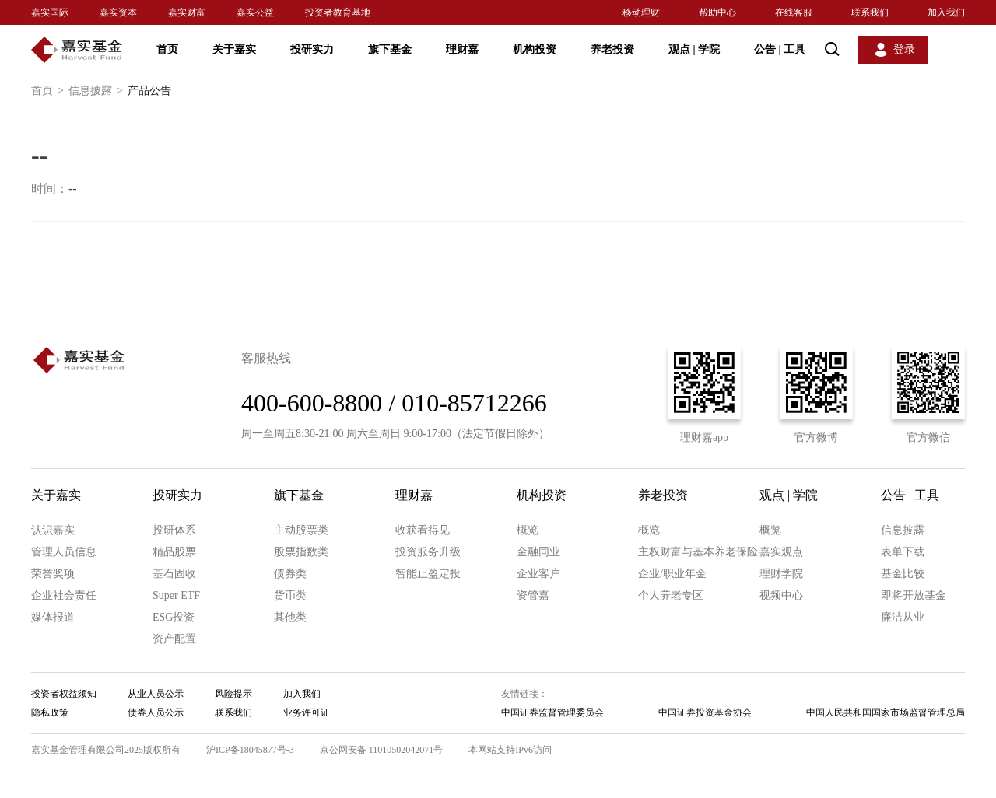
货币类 (290, 595)
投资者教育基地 (337, 12)
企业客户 (538, 573)
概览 (527, 530)
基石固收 (174, 573)
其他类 (290, 617)
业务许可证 (306, 712)
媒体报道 (53, 617)
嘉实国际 (49, 12)
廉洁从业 (902, 617)
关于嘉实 (234, 49)
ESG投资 (174, 617)
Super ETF (176, 595)
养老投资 (612, 49)
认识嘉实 (53, 530)
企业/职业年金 (672, 573)
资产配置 (174, 639)
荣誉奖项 (53, 573)
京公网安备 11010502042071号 (382, 749)
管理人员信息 (63, 552)
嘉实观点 (781, 552)
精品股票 (174, 552)
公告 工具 (779, 49)
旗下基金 (390, 49)
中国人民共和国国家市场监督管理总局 (885, 712)
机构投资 (534, 49)
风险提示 (233, 693)
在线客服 (793, 12)
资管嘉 (533, 595)
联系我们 (870, 12)
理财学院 (781, 573)
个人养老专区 (670, 595)
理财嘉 (462, 49)
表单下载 (902, 552)
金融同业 (538, 552)
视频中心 (781, 595)
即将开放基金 (913, 595)
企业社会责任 (63, 595)
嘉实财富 (186, 12)
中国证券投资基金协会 (705, 712)
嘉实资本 (118, 12)
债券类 (290, 573)
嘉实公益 (255, 12)
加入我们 (946, 12)
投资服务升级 (428, 552)
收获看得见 (422, 530)
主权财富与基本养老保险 (698, 552)
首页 (167, 49)
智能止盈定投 (428, 573)
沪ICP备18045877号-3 (250, 749)
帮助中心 (717, 12)
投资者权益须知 (63, 693)
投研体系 (174, 530)
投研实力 (312, 49)
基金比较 (902, 573)
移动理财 (641, 12)
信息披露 (98, 91)
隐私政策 (49, 712)
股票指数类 (301, 552)
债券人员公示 (156, 712)
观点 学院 (694, 49)
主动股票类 (301, 530)
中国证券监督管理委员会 (552, 712)
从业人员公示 (156, 693)
